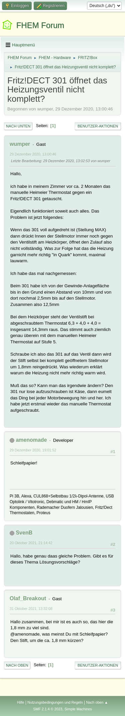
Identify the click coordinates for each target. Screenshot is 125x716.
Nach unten (18, 126)
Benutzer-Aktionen (98, 126)
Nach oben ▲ (97, 702)
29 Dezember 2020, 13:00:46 (33, 154)
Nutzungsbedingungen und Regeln (55, 702)
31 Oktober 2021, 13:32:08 (31, 609)
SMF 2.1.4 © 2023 (47, 709)
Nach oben (17, 665)
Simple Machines (78, 709)
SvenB (24, 532)
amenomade (31, 440)
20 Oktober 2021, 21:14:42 (31, 543)
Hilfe (20, 702)
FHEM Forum (40, 25)
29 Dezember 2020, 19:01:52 (33, 450)
